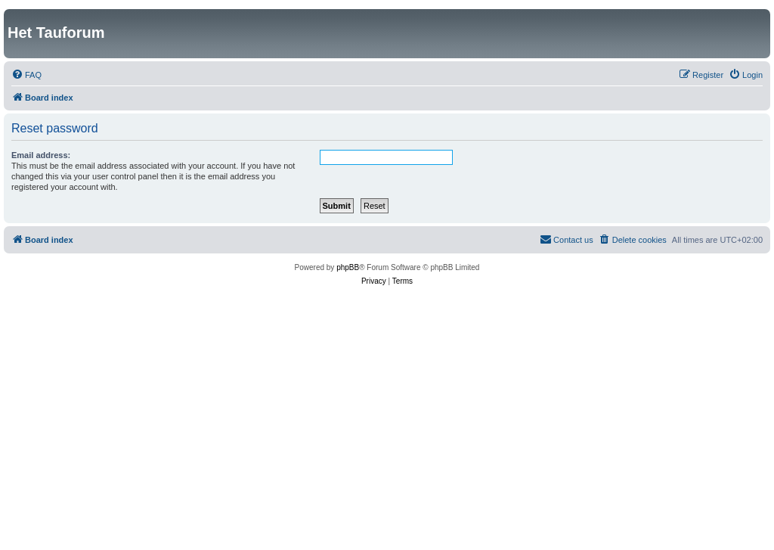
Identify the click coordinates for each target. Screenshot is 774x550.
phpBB (347, 267)
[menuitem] (26, 75)
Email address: (40, 155)
